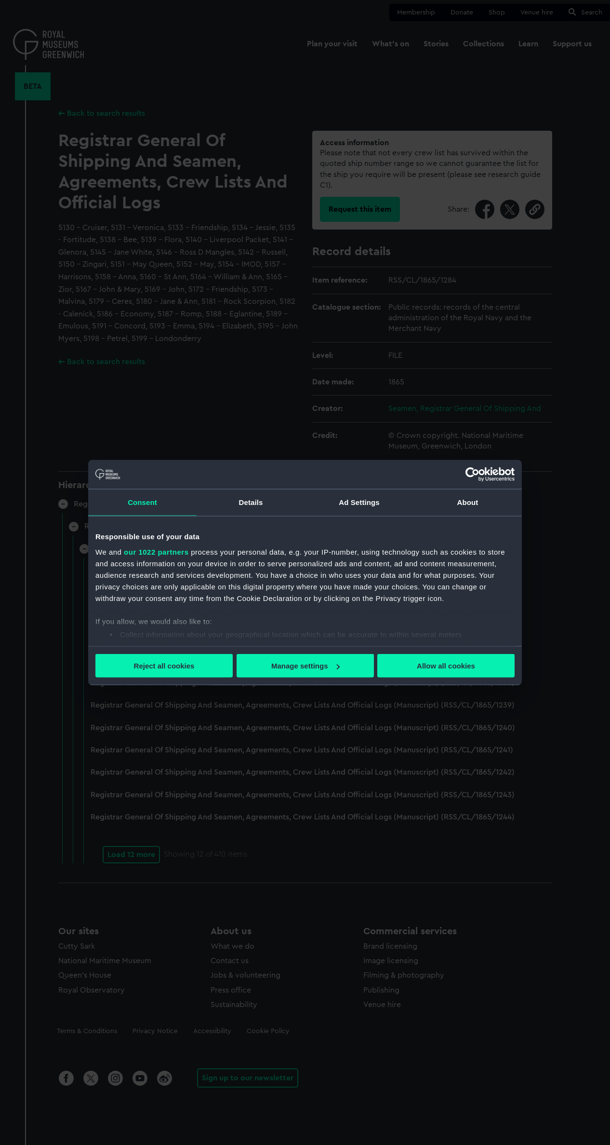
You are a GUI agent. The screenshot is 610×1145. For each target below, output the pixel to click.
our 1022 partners (156, 551)
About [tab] (467, 502)
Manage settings (305, 666)
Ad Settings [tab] (359, 502)
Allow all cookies (446, 666)
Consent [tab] (142, 502)
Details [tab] (251, 502)
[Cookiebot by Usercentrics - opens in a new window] (472, 474)
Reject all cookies (164, 666)
